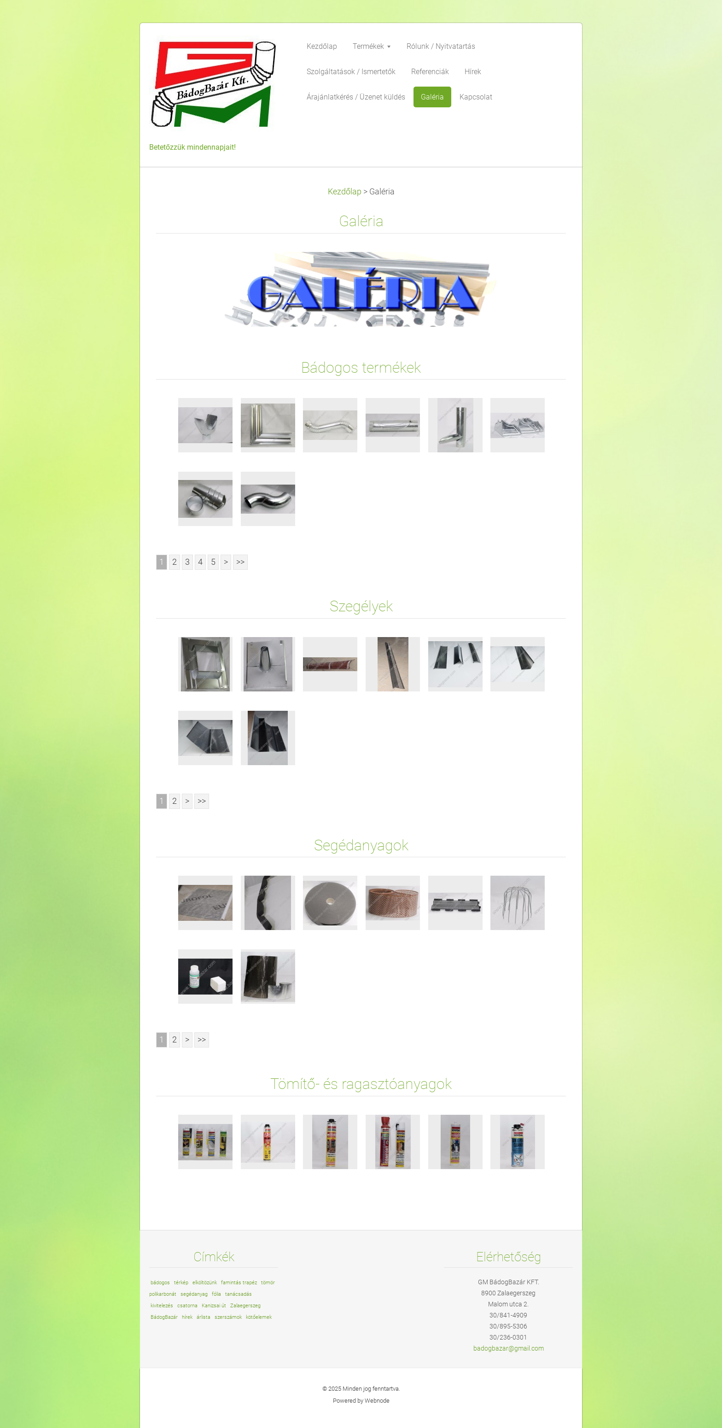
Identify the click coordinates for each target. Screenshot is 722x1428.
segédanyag (194, 1294)
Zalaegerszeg (245, 1306)
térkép (181, 1283)
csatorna (187, 1306)
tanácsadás (238, 1294)
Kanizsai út (214, 1306)
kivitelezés (162, 1306)
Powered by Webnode (361, 1400)
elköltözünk (204, 1283)
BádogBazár (164, 1317)
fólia (216, 1294)
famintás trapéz (239, 1283)
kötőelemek (259, 1317)
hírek (187, 1317)
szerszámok (228, 1317)
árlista (203, 1317)
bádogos (160, 1283)
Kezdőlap (344, 191)
